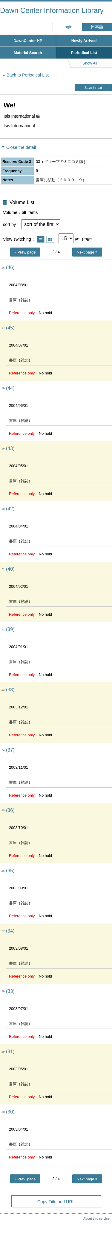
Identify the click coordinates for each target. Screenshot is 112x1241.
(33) (10, 991)
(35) (10, 870)
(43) (10, 448)
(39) (10, 629)
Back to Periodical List (28, 75)
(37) (10, 750)
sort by (9, 224)
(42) (10, 508)
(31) (10, 1051)
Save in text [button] (93, 87)
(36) (10, 810)
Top (101, 1224)
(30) (10, 1111)
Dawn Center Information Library (52, 10)
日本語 (97, 27)
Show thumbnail (50, 239)
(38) (10, 689)
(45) (10, 327)
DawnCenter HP (27, 40)
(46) (10, 267)
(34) (10, 930)
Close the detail (21, 147)
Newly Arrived (84, 40)
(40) (10, 569)
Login (67, 27)
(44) (10, 388)
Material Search (28, 52)
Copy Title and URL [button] (56, 1201)
